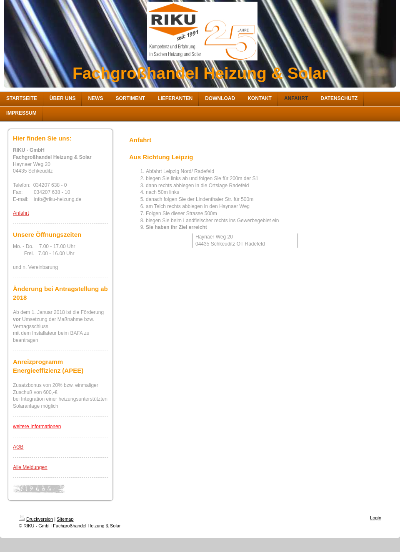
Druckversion (36, 519)
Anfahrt (21, 213)
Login (375, 517)
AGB (18, 447)
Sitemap (65, 519)
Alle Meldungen (30, 467)
